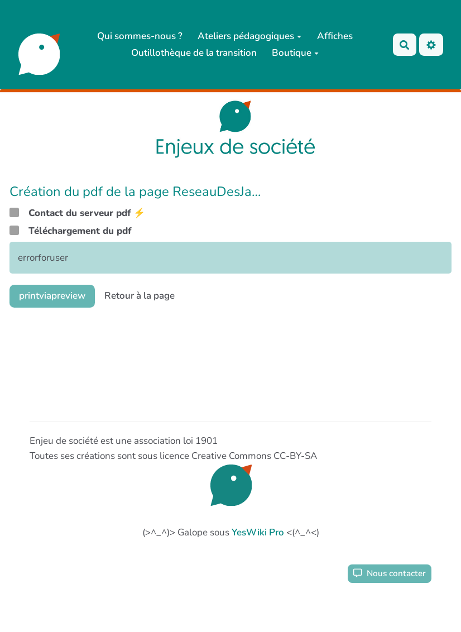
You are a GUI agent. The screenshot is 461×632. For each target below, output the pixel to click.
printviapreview (52, 295)
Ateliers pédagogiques (249, 36)
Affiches (335, 36)
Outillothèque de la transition (194, 52)
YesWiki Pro (258, 532)
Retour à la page (139, 295)
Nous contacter (389, 573)
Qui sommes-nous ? (140, 36)
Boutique (295, 52)
